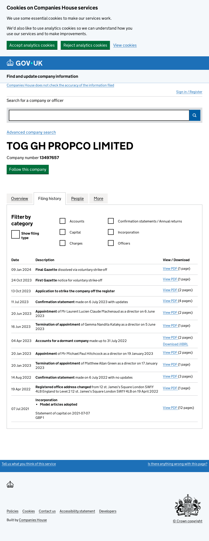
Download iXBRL (175, 344)
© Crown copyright (187, 521)
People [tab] (77, 198)
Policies (12, 511)
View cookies (125, 45)
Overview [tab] (19, 198)
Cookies (28, 511)
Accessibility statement (77, 511)
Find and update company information (42, 76)
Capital (70, 233)
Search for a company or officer (35, 100)
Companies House (33, 520)
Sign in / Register (189, 92)
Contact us (47, 511)
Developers (107, 511)
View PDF (170, 268)
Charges (71, 244)
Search (194, 115)
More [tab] (98, 198)
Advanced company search (31, 132)
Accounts (72, 222)
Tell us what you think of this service (29, 464)
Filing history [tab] (49, 198)
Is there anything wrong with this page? (177, 464)
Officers (119, 244)
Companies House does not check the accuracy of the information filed (60, 85)
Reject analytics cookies (85, 45)
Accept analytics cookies (32, 45)
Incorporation (123, 233)
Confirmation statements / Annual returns (145, 222)
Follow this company (27, 169)
